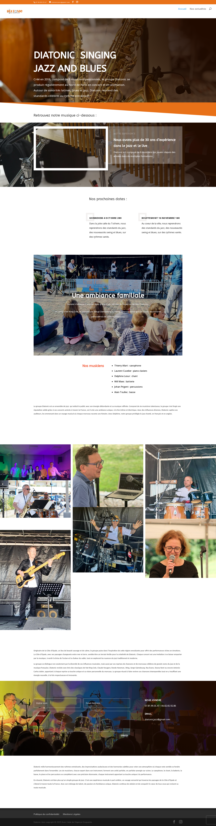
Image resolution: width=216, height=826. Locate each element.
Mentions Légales (71, 814)
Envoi (124, 735)
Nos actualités (198, 14)
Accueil (182, 14)
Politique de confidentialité (46, 814)
